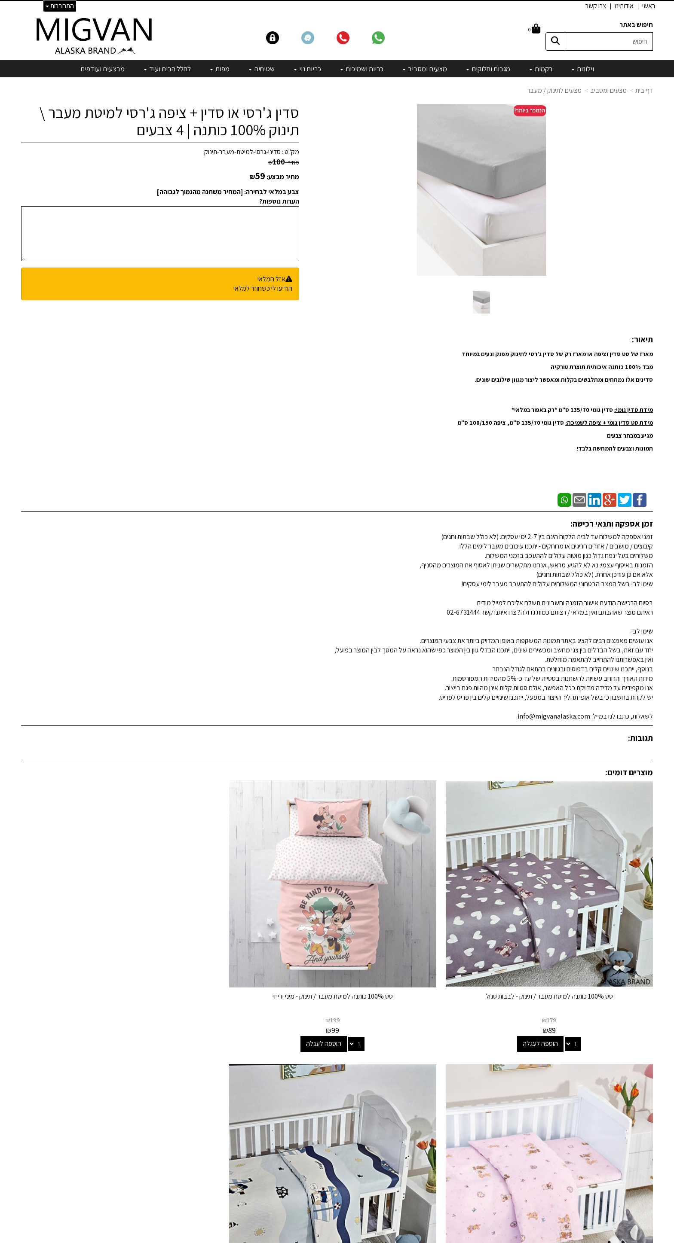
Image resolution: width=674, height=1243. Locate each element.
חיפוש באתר (636, 24)
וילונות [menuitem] (582, 68)
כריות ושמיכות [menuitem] (361, 68)
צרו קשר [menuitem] (595, 5)
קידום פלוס (326, 1237)
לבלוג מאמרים (203, 1181)
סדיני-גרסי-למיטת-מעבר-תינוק (242, 151)
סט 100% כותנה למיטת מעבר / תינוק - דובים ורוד (256, 937)
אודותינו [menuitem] (624, 5)
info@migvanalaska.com (171, 1076)
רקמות (430, 1064)
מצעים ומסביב (608, 90)
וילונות (430, 1053)
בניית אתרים (304, 1237)
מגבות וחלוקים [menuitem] (488, 68)
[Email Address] (431, 1173)
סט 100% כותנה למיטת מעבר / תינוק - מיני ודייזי (418, 937)
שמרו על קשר (200, 1036)
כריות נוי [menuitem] (307, 68)
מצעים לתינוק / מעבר (554, 90)
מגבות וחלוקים (420, 1076)
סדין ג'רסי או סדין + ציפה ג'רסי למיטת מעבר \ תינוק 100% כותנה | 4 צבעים (169, 121)
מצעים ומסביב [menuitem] (424, 68)
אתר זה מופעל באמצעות (337, 1237)
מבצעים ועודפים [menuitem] (102, 68)
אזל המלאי (271, 278)
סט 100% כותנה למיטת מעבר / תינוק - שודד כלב (95, 937)
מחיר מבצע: (283, 176)
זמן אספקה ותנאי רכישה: (611, 523)
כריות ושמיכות (421, 1099)
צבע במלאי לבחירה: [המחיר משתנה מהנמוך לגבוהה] (228, 191)
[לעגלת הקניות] (534, 29)
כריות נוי (428, 1111)
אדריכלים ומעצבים (197, 1204)
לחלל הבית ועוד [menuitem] (167, 68)
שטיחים (428, 1123)
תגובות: (640, 737)
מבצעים (427, 1158)
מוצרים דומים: (629, 772)
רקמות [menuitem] (540, 68)
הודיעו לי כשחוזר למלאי (262, 288)
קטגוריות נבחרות (409, 1036)
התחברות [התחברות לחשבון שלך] (60, 5)
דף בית (644, 90)
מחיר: (283, 162)
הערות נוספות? (279, 201)
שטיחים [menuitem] (261, 68)
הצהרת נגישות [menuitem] (635, 1089)
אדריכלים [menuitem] (641, 1079)
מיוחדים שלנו (421, 1146)
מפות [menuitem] (220, 68)
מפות (431, 1134)
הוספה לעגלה (570, 984)
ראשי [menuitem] (648, 5)
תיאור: (642, 339)
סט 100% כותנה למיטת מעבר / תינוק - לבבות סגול (579, 937)
